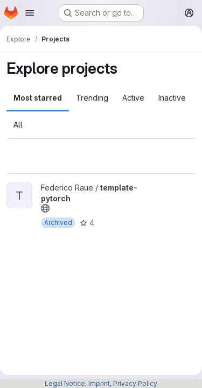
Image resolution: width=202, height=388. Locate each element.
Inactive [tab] (172, 97)
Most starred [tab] (37, 97)
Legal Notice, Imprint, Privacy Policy (101, 383)
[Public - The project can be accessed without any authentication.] (45, 208)
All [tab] (18, 124)
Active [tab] (133, 97)
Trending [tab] (92, 97)
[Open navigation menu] (29, 13)
